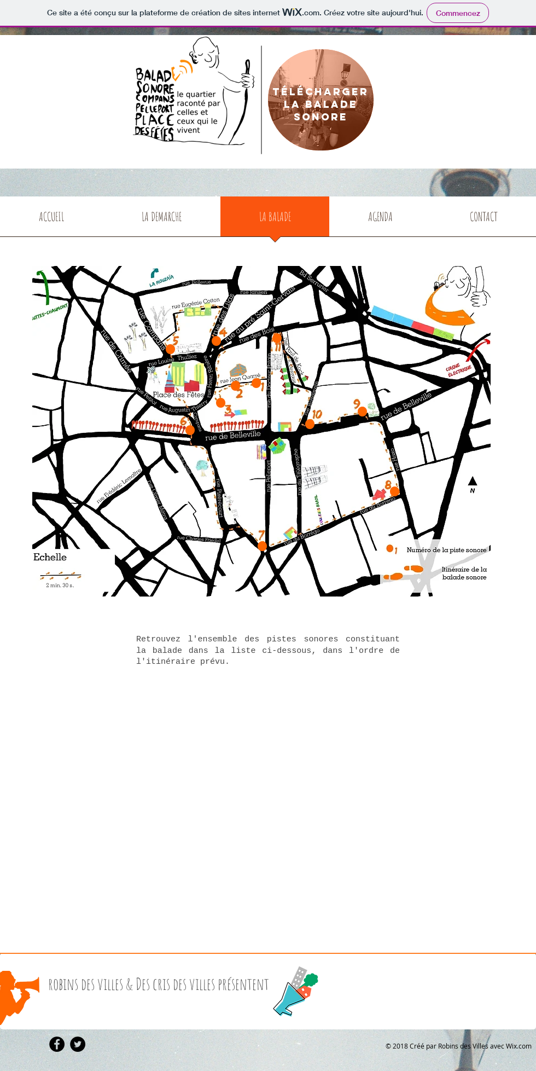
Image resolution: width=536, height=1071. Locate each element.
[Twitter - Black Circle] (77, 1044)
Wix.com (519, 1045)
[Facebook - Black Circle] (57, 1044)
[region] (321, 100)
